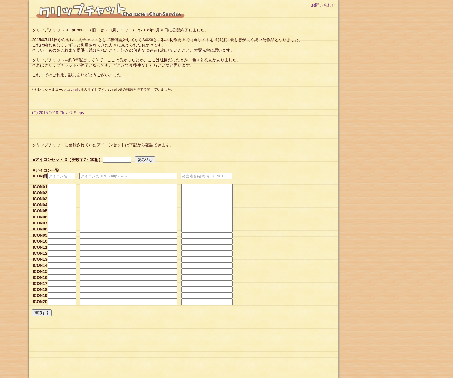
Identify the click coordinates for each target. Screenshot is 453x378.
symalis (74, 89)
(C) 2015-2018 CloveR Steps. (58, 112)
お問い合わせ (323, 5)
